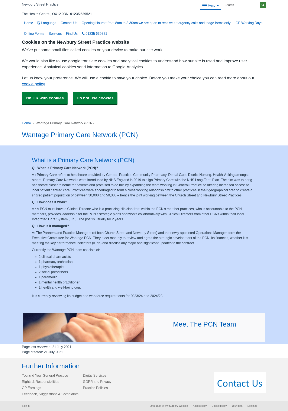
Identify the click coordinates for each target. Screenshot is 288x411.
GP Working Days (249, 23)
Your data (237, 406)
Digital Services (94, 375)
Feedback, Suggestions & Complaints (50, 394)
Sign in (26, 406)
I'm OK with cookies (45, 98)
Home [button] (28, 23)
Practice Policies (95, 387)
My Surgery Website (176, 406)
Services (55, 33)
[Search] (241, 5)
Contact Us (69, 23)
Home (26, 123)
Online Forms (34, 33)
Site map (252, 406)
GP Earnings (31, 387)
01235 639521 (81, 14)
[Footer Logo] (240, 382)
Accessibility (200, 406)
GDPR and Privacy (97, 381)
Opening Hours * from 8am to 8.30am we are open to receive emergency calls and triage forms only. (156, 23)
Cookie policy (219, 406)
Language (46, 23)
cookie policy (33, 84)
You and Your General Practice (45, 375)
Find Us (72, 33)
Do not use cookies (95, 98)
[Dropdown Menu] (210, 6)
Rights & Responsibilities (40, 381)
